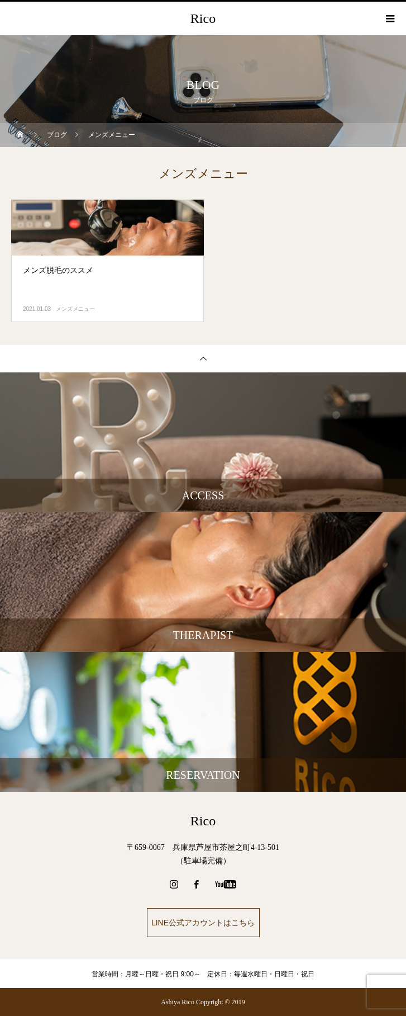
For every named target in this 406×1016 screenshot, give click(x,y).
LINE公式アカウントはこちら (203, 922)
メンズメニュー (75, 309)
